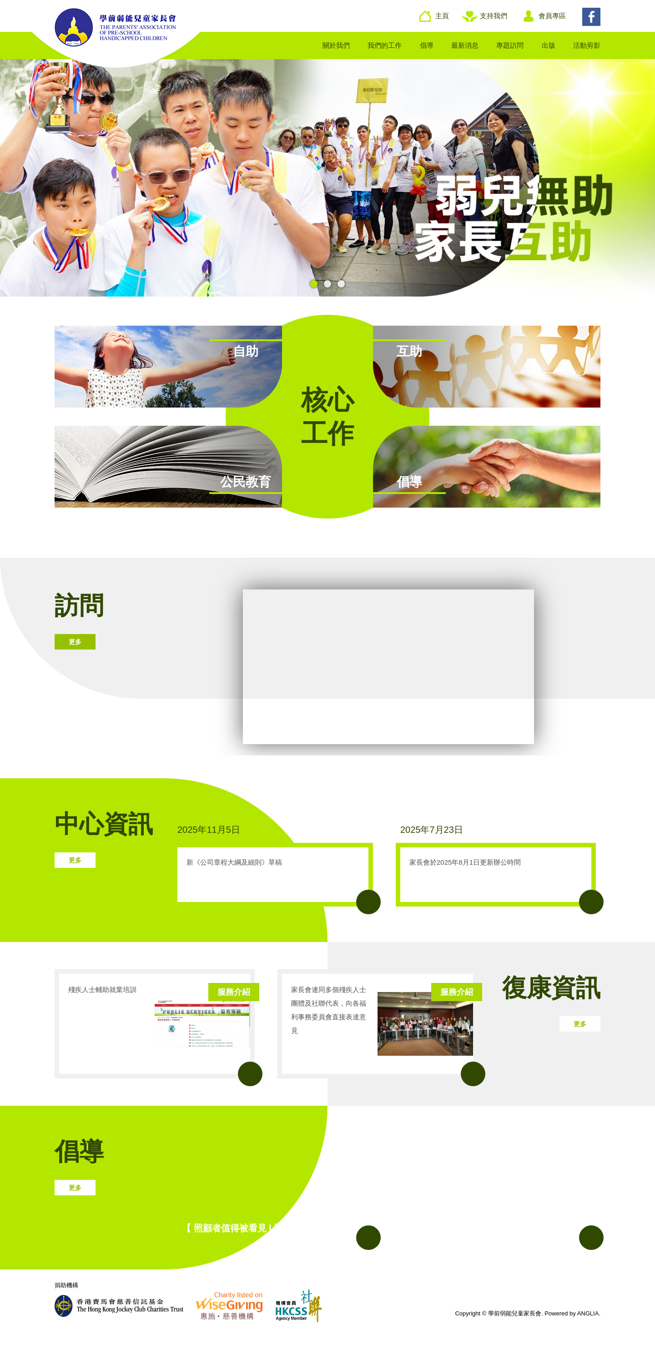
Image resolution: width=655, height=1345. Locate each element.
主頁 (442, 16)
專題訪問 (510, 45)
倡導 (426, 45)
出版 (548, 45)
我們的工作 (385, 45)
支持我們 (493, 16)
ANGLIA (588, 1313)
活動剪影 (586, 45)
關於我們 (336, 45)
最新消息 (465, 45)
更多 (75, 641)
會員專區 (552, 16)
